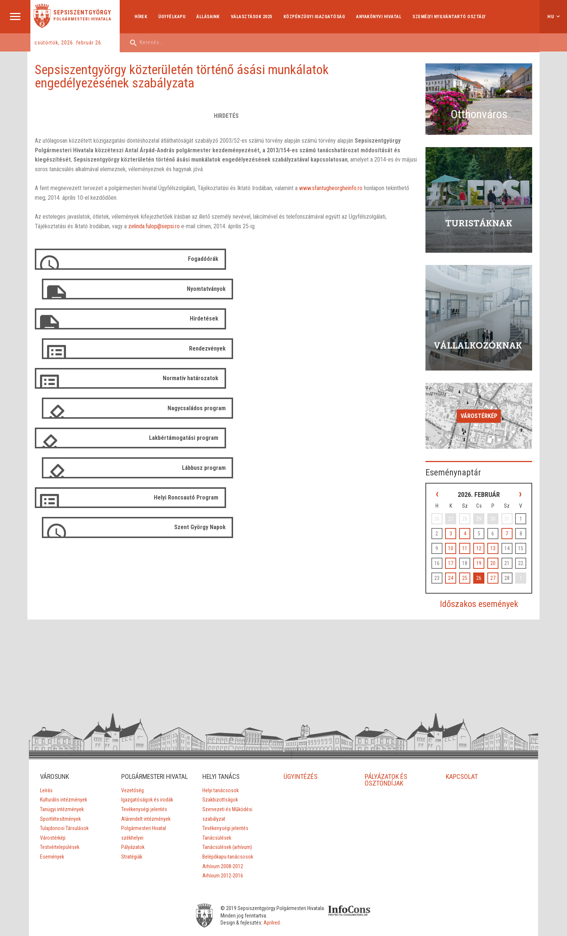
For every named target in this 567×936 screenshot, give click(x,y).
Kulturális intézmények (63, 764)
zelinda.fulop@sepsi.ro (115, 226)
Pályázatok (132, 819)
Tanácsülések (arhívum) (227, 812)
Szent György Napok (394, 377)
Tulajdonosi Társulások (64, 793)
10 (458, 513)
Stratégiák (131, 828)
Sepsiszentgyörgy (83, 13)
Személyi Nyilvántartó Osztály (450, 16)
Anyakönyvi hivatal (379, 16)
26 (483, 542)
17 (458, 528)
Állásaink (208, 16)
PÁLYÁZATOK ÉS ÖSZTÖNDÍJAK (386, 744)
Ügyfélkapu (172, 16)
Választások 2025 (252, 16)
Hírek (141, 16)
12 (483, 513)
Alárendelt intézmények (145, 790)
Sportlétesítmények (60, 784)
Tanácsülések (216, 803)
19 (483, 528)
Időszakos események (483, 568)
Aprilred (279, 894)
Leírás (46, 755)
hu (550, 16)
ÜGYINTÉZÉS (301, 741)
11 (470, 513)
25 (470, 542)
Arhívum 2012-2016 (222, 840)
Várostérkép (483, 384)
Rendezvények (402, 288)
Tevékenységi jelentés (144, 781)
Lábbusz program (398, 348)
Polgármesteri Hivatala (83, 19)
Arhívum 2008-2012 (222, 831)
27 (495, 542)
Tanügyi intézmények (61, 774)
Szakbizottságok (220, 764)
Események (52, 821)
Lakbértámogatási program (182, 348)
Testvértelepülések (59, 812)
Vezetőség (132, 762)
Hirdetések (202, 288)
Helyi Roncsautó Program (184, 377)
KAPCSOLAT (462, 741)
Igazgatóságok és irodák (147, 771)
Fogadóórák (201, 259)
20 (495, 528)
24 (458, 542)
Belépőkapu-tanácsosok (227, 821)
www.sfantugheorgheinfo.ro (332, 188)
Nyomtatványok (400, 259)
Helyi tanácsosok (220, 755)
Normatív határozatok (189, 318)
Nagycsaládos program (391, 318)
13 (495, 513)
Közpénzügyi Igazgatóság (315, 16)
